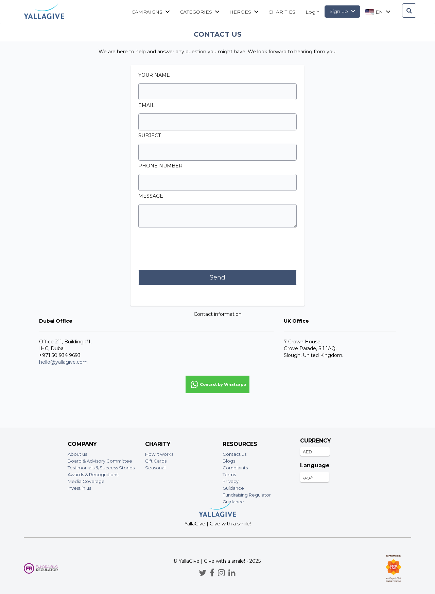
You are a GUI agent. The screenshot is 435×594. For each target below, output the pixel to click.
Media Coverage (86, 481)
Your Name (154, 75)
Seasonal (155, 467)
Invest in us (79, 488)
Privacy (231, 481)
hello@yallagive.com (63, 362)
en (377, 12)
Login (312, 12)
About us (77, 454)
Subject (149, 135)
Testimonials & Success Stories (101, 467)
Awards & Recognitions (93, 474)
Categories (199, 12)
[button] (217, 384)
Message (150, 196)
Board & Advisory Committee (100, 461)
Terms (229, 474)
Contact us (234, 454)
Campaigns (151, 12)
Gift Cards (156, 461)
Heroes (243, 12)
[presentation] (190, 249)
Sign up (342, 11)
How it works (159, 454)
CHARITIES (281, 12)
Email (146, 105)
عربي (308, 477)
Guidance (233, 488)
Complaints (235, 467)
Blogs (229, 461)
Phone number (160, 166)
